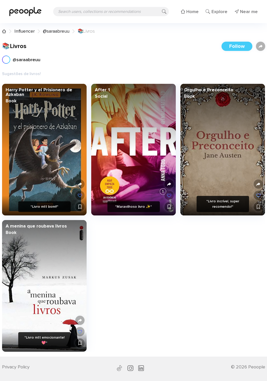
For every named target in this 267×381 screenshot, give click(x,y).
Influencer (24, 31)
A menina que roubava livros (36, 226)
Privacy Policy (16, 367)
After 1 (102, 89)
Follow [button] (237, 46)
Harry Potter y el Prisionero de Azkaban (38, 92)
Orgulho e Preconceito (208, 89)
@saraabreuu (56, 31)
